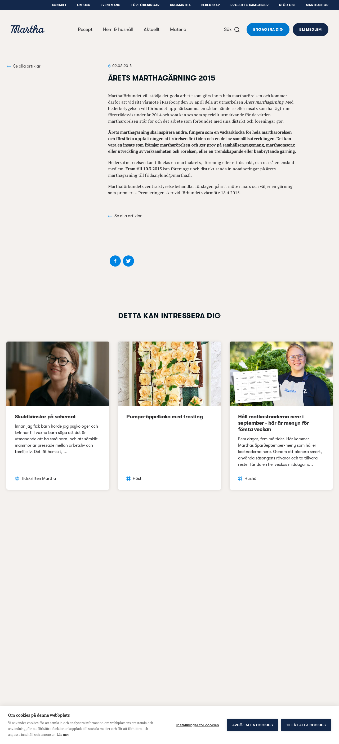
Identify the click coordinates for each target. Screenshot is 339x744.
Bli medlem (310, 29)
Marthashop (317, 5)
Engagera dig (268, 29)
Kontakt (59, 5)
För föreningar (145, 5)
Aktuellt (151, 29)
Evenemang (111, 5)
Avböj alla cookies (252, 725)
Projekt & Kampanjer (249, 5)
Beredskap (210, 5)
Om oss (83, 5)
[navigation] (27, 29)
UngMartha (180, 5)
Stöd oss (287, 5)
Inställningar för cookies (197, 725)
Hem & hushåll (118, 29)
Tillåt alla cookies (306, 725)
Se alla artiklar (24, 66)
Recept (85, 29)
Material (179, 29)
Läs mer (63, 734)
